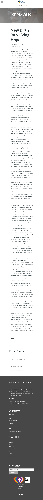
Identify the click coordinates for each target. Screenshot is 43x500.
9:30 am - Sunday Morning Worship (17, 401)
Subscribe (13, 472)
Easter (12, 338)
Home (10, 440)
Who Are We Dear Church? (16, 366)
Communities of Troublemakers (17, 370)
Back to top (21, 494)
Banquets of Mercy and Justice (17, 363)
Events (10, 453)
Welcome (11, 442)
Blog (10, 449)
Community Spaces (13, 448)
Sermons (19, 46)
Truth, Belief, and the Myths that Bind (18, 359)
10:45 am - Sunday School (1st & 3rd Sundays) (19, 403)
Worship (10, 444)
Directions (11, 451)
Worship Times (12, 398)
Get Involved (11, 446)
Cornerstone (13, 356)
